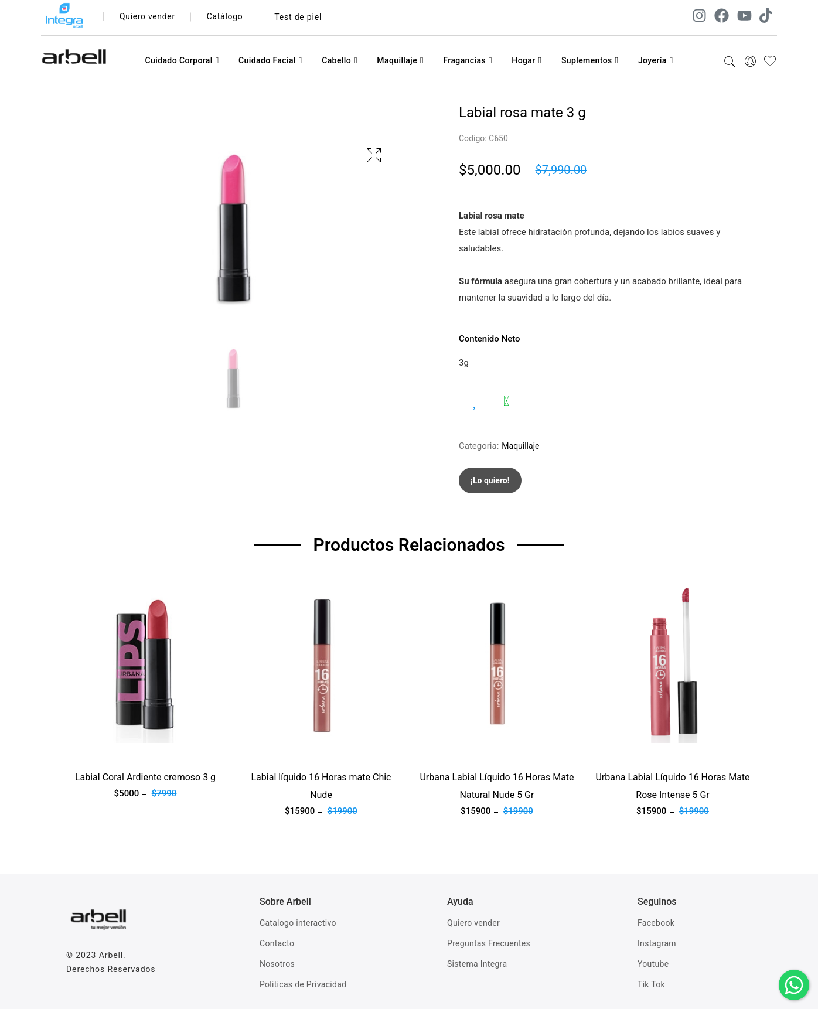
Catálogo (226, 17)
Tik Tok (651, 984)
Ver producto (91, 750)
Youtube (653, 964)
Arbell (111, 955)
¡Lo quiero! (490, 480)
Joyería (655, 60)
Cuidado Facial (270, 60)
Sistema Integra (477, 964)
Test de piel (299, 17)
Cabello (339, 60)
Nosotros (277, 964)
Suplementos (590, 60)
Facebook (656, 923)
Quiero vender (148, 17)
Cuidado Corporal (182, 60)
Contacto (277, 943)
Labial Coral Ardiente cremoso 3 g (145, 777)
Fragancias (467, 60)
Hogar (526, 60)
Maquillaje (400, 60)
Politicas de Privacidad (303, 984)
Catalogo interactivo (298, 923)
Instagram (657, 943)
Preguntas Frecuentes (488, 943)
